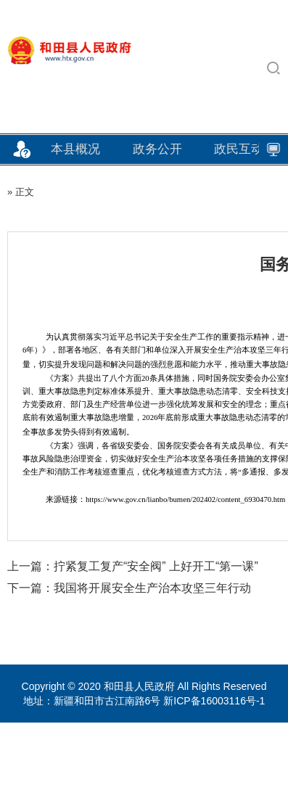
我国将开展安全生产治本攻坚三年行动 (152, 588)
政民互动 (238, 149)
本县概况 (75, 149)
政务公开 (157, 149)
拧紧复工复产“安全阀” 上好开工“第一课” (156, 566)
